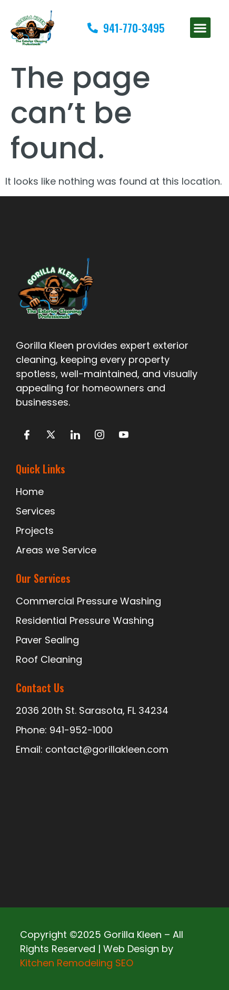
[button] (200, 27)
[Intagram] (99, 434)
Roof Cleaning (49, 659)
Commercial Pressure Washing (88, 601)
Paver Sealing (47, 639)
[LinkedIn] (75, 434)
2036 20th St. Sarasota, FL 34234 (92, 710)
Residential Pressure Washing (85, 620)
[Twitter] (51, 434)
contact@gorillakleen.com (106, 749)
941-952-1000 (81, 729)
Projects (35, 530)
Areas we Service (56, 550)
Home (30, 491)
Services (35, 511)
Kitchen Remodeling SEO (76, 962)
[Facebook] (26, 434)
